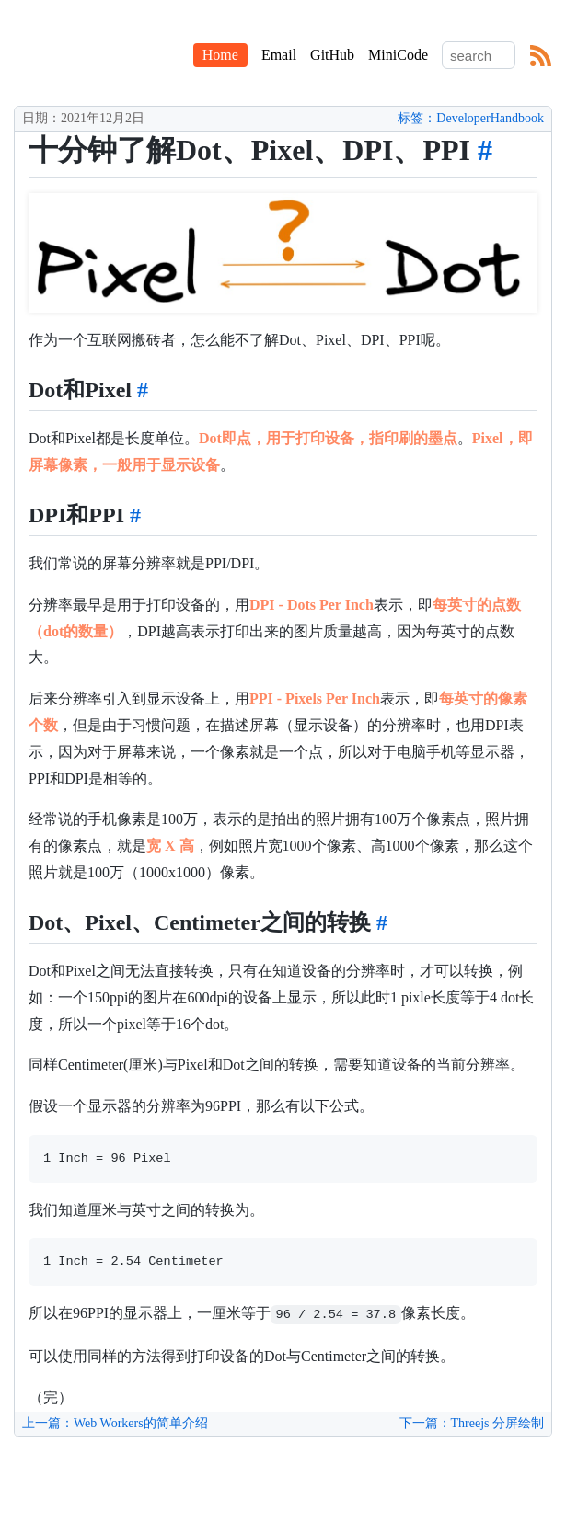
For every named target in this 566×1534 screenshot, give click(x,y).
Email (278, 55)
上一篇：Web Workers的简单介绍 (115, 1423)
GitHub (332, 55)
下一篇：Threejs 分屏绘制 (471, 1423)
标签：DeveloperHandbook (471, 118)
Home (220, 55)
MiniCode (398, 55)
